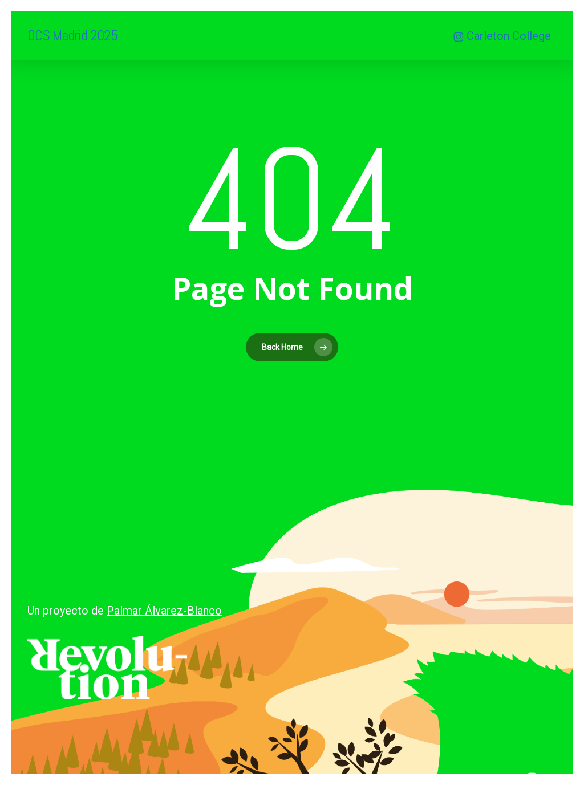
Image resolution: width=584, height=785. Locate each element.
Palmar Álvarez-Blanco (164, 610)
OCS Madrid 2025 (72, 36)
